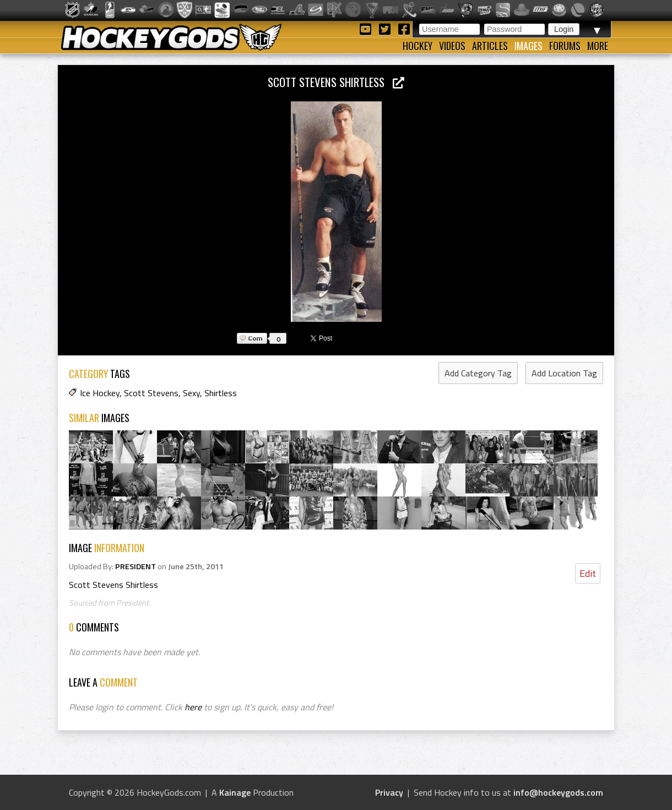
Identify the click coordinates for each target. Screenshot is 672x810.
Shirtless (220, 392)
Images (528, 46)
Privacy (389, 792)
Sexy (191, 392)
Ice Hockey (100, 392)
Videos (452, 46)
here (193, 707)
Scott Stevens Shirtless (336, 81)
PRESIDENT (135, 566)
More (597, 46)
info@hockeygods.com (558, 792)
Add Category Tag (478, 373)
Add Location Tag (564, 373)
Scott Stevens (151, 392)
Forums (565, 46)
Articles (490, 46)
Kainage (235, 792)
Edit (587, 573)
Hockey (417, 46)
